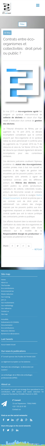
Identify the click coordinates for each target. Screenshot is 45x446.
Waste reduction (7, 294)
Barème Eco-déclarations (10, 334)
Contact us (5, 311)
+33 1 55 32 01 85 (19, 406)
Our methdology (7, 305)
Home (3, 280)
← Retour (37, 249)
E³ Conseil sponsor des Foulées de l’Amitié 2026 (18, 356)
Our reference (6, 308)
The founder (5, 285)
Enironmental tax (7, 291)
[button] (38, 5)
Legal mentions (33, 444)
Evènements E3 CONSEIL (10, 322)
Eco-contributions (7, 288)
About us (4, 282)
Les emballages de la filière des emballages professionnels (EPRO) (16, 376)
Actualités (4, 319)
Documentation (6, 325)
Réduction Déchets (8, 331)
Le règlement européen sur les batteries (15, 362)
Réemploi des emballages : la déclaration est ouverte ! (17, 368)
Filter (22, 24)
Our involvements (7, 303)
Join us (3, 300)
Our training (5, 297)
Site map (4, 314)
